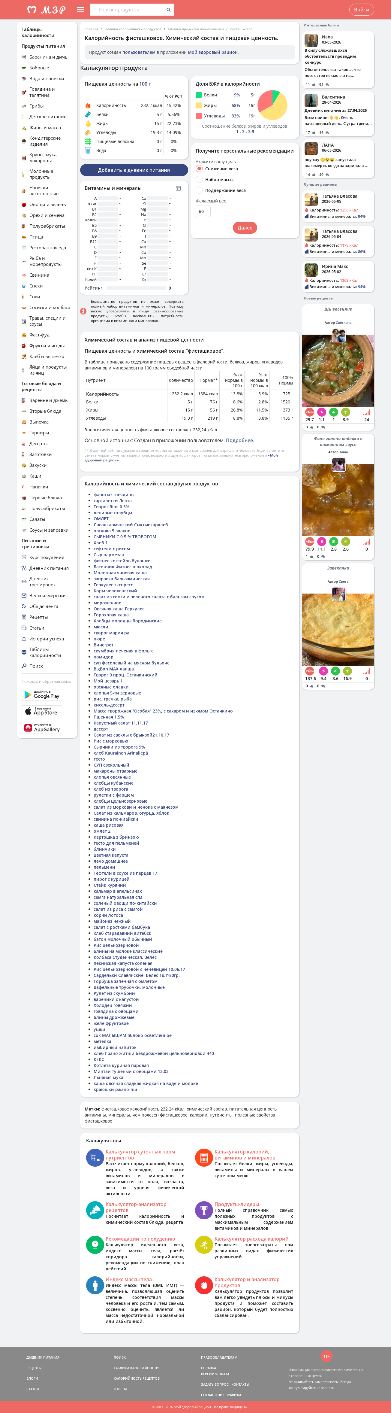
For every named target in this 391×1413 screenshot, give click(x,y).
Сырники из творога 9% (119, 747)
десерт (101, 729)
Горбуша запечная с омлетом (126, 981)
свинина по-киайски (116, 819)
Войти (361, 9)
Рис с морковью (111, 741)
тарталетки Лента (113, 500)
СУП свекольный (111, 765)
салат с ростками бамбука (122, 927)
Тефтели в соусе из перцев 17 (125, 873)
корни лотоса (108, 915)
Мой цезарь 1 (108, 681)
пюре (99, 639)
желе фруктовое (111, 1023)
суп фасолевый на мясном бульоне (132, 663)
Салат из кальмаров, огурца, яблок (131, 813)
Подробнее (239, 440)
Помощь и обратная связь (46, 681)
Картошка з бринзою (116, 837)
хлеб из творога (111, 789)
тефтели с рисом (112, 549)
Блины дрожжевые (114, 1017)
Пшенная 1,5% (109, 717)
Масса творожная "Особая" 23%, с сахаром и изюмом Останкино (163, 711)
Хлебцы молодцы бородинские (128, 621)
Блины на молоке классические (128, 951)
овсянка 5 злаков (112, 530)
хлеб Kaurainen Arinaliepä (121, 753)
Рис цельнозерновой (116, 945)
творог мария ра (111, 633)
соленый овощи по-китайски (125, 903)
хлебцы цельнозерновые (120, 801)
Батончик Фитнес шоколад (123, 567)
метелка (102, 1041)
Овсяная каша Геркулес (119, 609)
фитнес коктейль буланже (122, 561)
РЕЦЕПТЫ (34, 1368)
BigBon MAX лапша (114, 669)
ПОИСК (120, 1357)
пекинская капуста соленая (123, 963)
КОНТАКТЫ (240, 1384)
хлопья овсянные (112, 777)
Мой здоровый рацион (213, 52)
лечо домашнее (111, 861)
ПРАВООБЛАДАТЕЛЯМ (219, 1357)
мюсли (101, 627)
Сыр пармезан (109, 555)
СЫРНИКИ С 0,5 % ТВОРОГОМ (125, 536)
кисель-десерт (109, 705)
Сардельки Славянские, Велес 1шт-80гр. (137, 975)
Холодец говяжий (113, 1005)
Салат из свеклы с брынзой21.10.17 (131, 735)
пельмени (104, 867)
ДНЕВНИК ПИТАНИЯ (42, 1357)
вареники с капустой (116, 999)
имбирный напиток (115, 1047)
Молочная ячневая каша (120, 573)
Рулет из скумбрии (114, 993)
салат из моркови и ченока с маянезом (136, 807)
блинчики (105, 849)
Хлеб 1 (101, 542)
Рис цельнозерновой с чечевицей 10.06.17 (139, 969)
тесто (99, 759)
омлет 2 (102, 831)
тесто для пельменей (116, 843)
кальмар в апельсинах (118, 891)
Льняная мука (108, 1077)
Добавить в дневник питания (134, 170)
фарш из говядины (114, 494)
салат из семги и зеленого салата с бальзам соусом (149, 597)
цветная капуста (111, 855)
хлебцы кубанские (114, 783)
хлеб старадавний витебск (122, 933)
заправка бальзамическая (122, 579)
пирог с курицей (112, 879)
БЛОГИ (32, 1378)
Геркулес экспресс (113, 585)
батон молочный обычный (123, 939)
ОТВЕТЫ (120, 1389)
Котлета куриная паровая (121, 1065)
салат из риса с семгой (118, 909)
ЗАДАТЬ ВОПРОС (215, 1384)
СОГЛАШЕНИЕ (212, 1395)
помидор (103, 657)
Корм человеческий (115, 591)
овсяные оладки (111, 687)
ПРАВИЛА (233, 1395)
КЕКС (99, 1059)
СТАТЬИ (32, 1389)
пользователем (138, 52)
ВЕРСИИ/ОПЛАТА (215, 1374)
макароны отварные (115, 771)
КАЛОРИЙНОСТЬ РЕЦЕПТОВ (137, 1378)
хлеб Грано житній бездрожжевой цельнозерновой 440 (154, 1053)
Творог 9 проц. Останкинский (126, 675)
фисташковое (241, 29)
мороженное (107, 603)
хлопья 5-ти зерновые (117, 693)
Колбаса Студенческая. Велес (125, 957)
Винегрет (103, 645)
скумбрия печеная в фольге (124, 651)
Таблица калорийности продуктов (132, 29)
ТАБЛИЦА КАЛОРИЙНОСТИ (136, 1368)
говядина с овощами (116, 1011)
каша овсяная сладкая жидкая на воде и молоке (146, 1083)
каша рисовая (109, 825)
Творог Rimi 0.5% (111, 506)
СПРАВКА (208, 1368)
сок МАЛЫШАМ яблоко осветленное (133, 1035)
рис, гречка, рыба (113, 699)
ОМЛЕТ (101, 518)
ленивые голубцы (113, 512)
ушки (99, 1029)
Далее (245, 227)
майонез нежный (112, 921)
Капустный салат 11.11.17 (121, 723)
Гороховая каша (111, 615)
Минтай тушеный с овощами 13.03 (131, 1071)
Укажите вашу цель (216, 161)
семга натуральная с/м (118, 897)
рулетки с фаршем (114, 795)
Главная (91, 29)
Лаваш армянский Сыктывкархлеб (131, 524)
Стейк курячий (110, 885)
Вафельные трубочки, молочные (129, 987)
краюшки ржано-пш (115, 1089)
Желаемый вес (211, 201)
